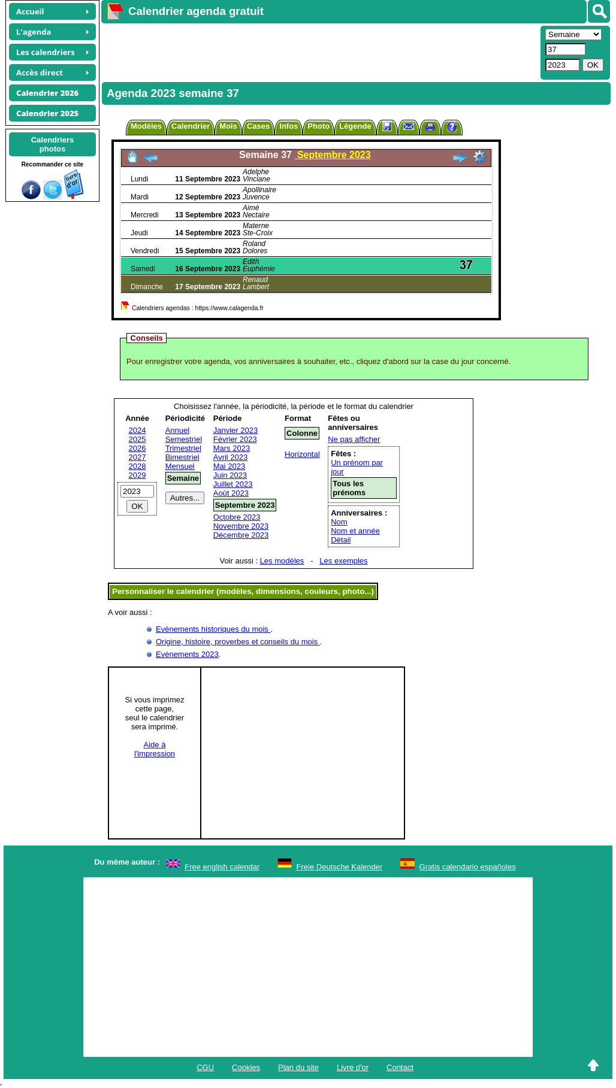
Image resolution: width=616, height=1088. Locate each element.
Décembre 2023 (241, 535)
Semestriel (183, 439)
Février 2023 (235, 439)
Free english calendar (222, 866)
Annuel (177, 430)
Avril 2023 (230, 457)
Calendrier (190, 126)
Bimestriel (182, 457)
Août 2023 (231, 493)
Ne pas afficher (354, 439)
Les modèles (282, 560)
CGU (205, 1067)
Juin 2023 (230, 475)
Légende (355, 126)
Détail (341, 539)
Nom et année (355, 530)
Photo (318, 126)
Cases (258, 126)
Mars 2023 (231, 448)
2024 (137, 430)
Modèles (146, 126)
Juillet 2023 (233, 484)
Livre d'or (353, 1067)
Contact (399, 1067)
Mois (228, 126)
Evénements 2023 (187, 654)
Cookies (246, 1067)
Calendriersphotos (52, 144)
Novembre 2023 (241, 526)
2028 (137, 466)
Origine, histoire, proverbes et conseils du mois (238, 641)
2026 (137, 448)
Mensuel (180, 466)
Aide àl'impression (154, 749)
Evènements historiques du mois (213, 629)
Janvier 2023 (235, 430)
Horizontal (302, 454)
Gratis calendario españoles (467, 866)
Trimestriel (183, 448)
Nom (339, 521)
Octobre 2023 (237, 517)
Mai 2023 (229, 466)
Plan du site (298, 1067)
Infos (288, 126)
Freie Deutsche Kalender (340, 866)
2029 (137, 475)
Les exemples (343, 560)
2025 (137, 439)
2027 (137, 457)
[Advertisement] (319, 51)
